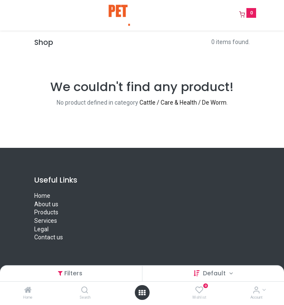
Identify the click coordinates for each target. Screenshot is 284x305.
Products (46, 212)
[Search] (85, 290)
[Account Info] (256, 290)
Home (42, 195)
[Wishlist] (199, 290)
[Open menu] (142, 293)
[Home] (28, 290)
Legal (41, 229)
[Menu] (28, 15)
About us (46, 204)
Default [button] (215, 273)
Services (45, 220)
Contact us (48, 237)
